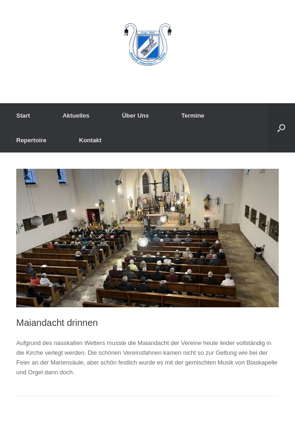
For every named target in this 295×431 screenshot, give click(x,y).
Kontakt (90, 140)
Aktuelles (76, 115)
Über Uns (135, 115)
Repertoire (31, 140)
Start (23, 115)
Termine (192, 115)
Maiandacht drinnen (57, 323)
